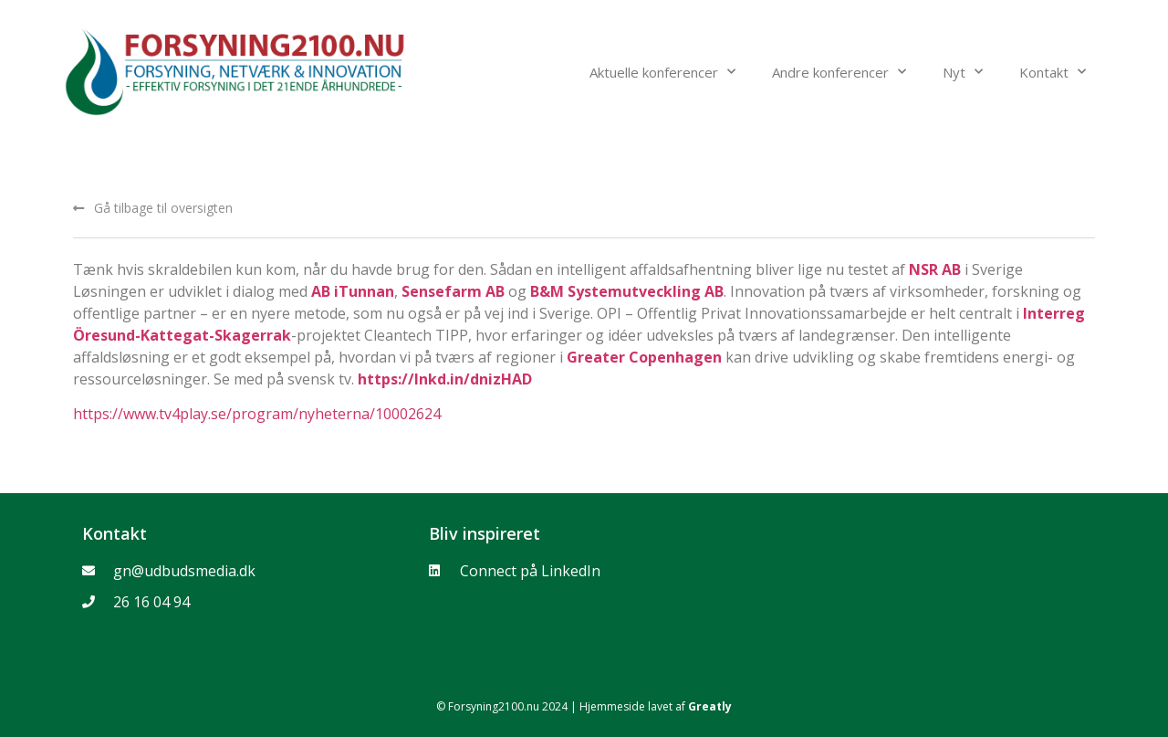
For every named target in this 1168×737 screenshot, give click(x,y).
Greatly (710, 706)
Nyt (963, 72)
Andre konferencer (839, 72)
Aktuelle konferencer (662, 72)
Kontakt (1052, 72)
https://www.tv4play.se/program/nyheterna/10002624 (257, 414)
